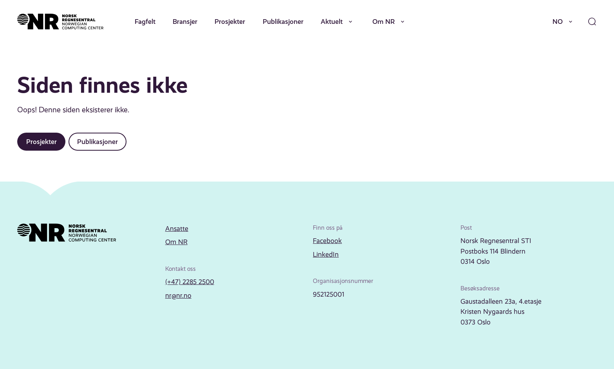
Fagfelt (145, 21)
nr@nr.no (178, 295)
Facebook (327, 241)
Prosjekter (230, 21)
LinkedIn (326, 254)
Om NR (389, 21)
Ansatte (176, 228)
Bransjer (185, 21)
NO (564, 21)
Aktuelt (338, 21)
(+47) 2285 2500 (189, 282)
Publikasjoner (283, 21)
